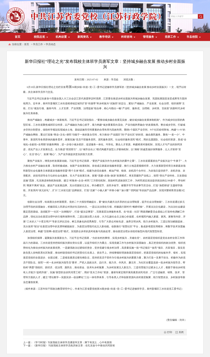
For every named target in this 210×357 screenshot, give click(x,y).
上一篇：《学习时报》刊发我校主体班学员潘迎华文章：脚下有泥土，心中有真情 (67, 342)
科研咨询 (126, 36)
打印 (169, 332)
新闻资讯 (83, 36)
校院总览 (39, 36)
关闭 (181, 332)
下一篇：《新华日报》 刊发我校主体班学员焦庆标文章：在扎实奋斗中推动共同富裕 (69, 345)
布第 (68, 87)
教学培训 (104, 36)
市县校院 (192, 36)
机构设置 (61, 36)
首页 (17, 36)
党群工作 (170, 36)
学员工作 (38, 44)
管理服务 (148, 36)
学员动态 (51, 44)
